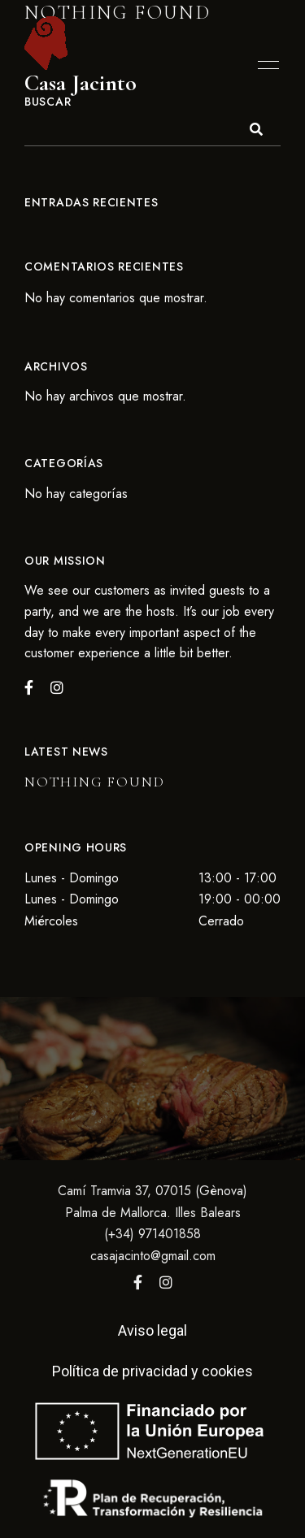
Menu (264, 65)
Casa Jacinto (80, 83)
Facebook (137, 1282)
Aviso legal (152, 1330)
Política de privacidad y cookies (152, 1371)
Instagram (165, 1282)
